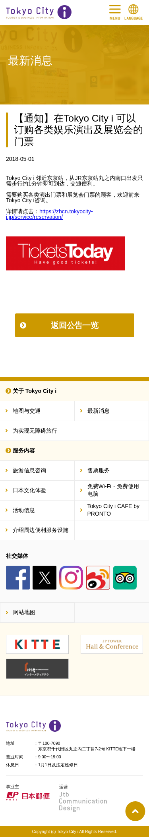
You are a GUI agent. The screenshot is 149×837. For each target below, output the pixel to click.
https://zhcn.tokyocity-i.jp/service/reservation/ (49, 214)
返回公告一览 (75, 325)
